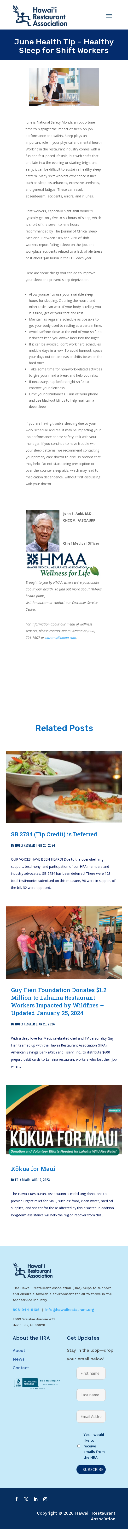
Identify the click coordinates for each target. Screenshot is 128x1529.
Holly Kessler (25, 845)
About (19, 1350)
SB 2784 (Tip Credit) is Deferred (54, 834)
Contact (21, 1367)
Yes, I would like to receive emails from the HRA (94, 1446)
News (19, 1359)
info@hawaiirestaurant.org (69, 1309)
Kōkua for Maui (33, 1168)
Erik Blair (22, 1179)
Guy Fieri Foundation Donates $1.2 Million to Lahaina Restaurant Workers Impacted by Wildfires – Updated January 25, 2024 (58, 1001)
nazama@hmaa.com (60, 637)
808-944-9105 (26, 1309)
